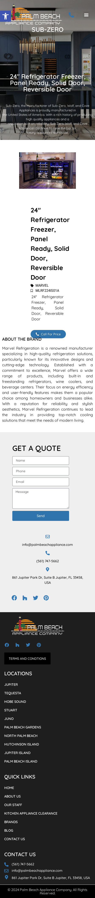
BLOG (8, 830)
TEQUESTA (12, 693)
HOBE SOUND (15, 701)
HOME (9, 788)
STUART (10, 710)
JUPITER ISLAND (17, 753)
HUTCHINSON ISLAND (21, 744)
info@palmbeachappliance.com (47, 544)
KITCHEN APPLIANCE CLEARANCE (30, 813)
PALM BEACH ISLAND (20, 761)
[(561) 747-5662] (47, 553)
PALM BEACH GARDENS (22, 727)
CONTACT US (14, 839)
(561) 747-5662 (47, 561)
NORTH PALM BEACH (21, 736)
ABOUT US (12, 796)
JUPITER (11, 684)
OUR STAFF (13, 805)
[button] (5, 16)
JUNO (9, 718)
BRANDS (11, 822)
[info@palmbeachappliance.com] (47, 537)
